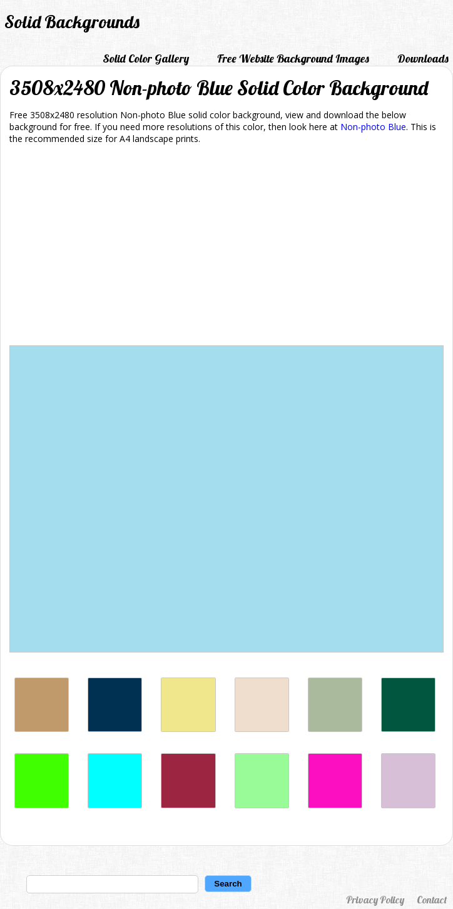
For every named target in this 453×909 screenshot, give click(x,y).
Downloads (423, 58)
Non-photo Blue (373, 127)
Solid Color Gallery (146, 58)
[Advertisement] (226, 247)
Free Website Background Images (293, 58)
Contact (432, 899)
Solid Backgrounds (72, 22)
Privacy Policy (375, 899)
